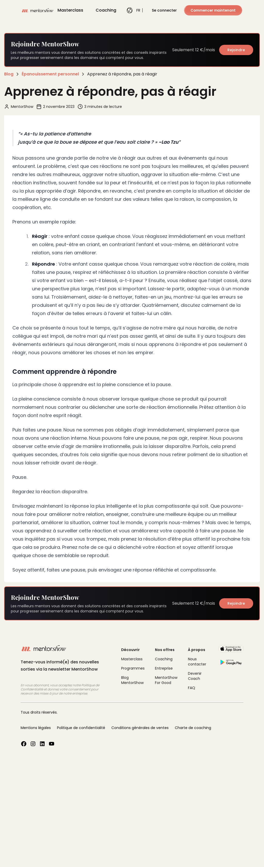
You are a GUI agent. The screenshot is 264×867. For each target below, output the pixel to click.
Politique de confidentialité (81, 727)
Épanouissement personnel (50, 74)
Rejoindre (236, 50)
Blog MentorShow (132, 680)
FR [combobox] (132, 10)
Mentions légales (36, 727)
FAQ (191, 687)
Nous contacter (197, 661)
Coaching (106, 10)
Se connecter (164, 10)
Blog (8, 74)
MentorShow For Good (166, 680)
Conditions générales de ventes (140, 727)
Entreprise (164, 668)
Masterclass (70, 10)
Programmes (133, 668)
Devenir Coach (195, 676)
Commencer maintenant (213, 10)
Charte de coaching (193, 727)
